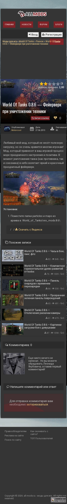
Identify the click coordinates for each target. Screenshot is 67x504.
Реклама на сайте (14, 435)
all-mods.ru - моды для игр (38, 495)
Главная (9, 24)
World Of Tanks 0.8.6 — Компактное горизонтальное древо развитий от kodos (44, 268)
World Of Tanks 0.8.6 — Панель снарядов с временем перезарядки (41, 283)
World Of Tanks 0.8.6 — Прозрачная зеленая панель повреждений (44, 297)
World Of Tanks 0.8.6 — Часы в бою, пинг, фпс (44, 252)
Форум (43, 24)
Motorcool (16, 130)
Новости (26, 24)
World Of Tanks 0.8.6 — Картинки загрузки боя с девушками (42, 326)
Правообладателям (15, 431)
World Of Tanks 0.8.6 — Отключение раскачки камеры (42, 311)
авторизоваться (37, 404)
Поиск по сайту (13, 439)
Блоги (58, 24)
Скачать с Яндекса (30, 229)
